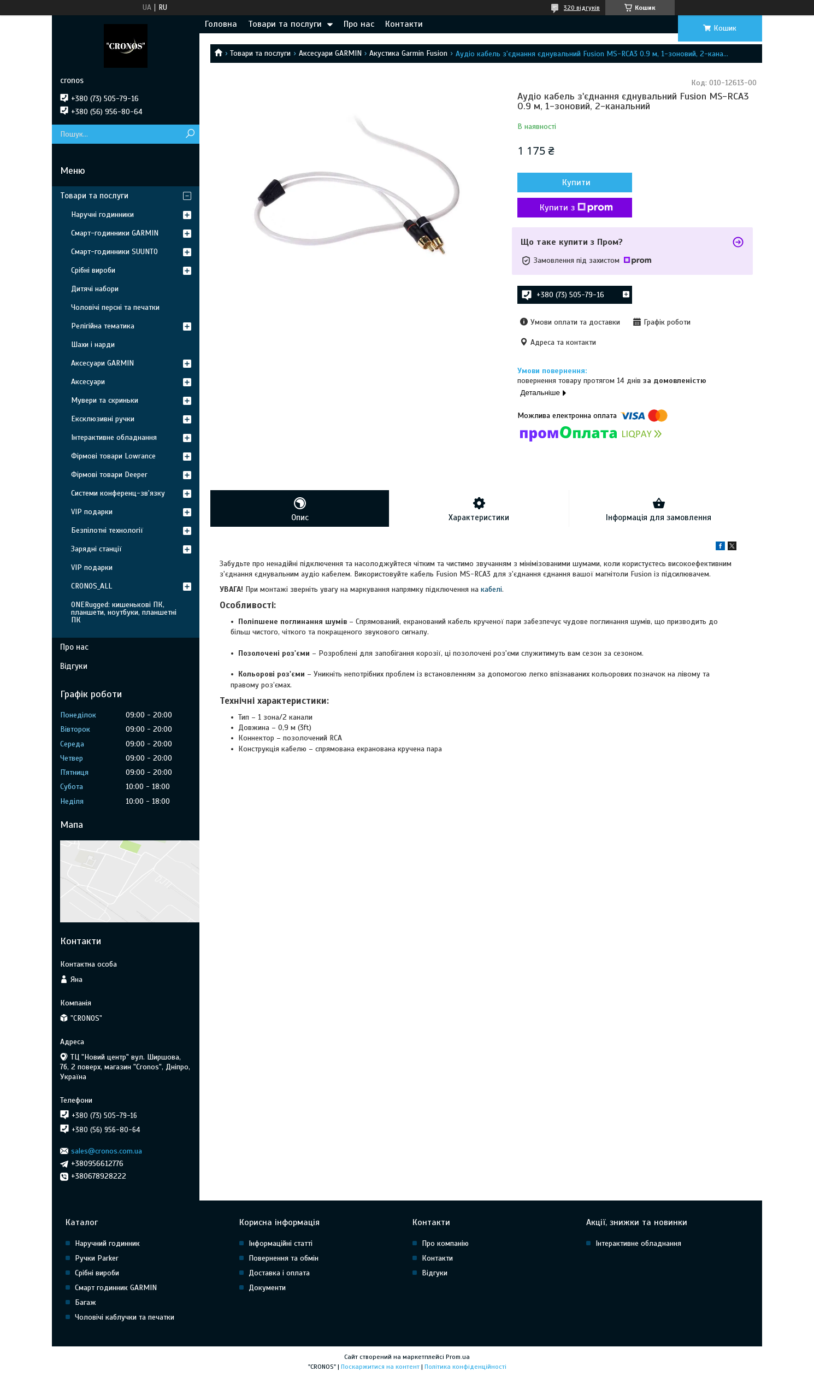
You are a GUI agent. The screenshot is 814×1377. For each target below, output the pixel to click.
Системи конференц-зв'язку (118, 493)
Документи (267, 1287)
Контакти (404, 24)
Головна (221, 24)
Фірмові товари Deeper (109, 474)
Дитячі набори (95, 288)
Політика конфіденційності (465, 1366)
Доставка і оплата (279, 1273)
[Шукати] (189, 134)
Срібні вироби (93, 270)
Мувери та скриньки (104, 400)
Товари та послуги (285, 24)
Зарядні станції (96, 549)
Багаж (85, 1302)
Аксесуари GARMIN (330, 53)
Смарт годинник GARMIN (116, 1287)
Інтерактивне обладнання (114, 437)
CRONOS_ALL (91, 586)
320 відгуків (582, 7)
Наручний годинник (107, 1243)
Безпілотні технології (107, 530)
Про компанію (445, 1243)
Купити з (576, 207)
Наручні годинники (102, 214)
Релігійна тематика (102, 326)
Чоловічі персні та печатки (115, 307)
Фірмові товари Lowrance (113, 456)
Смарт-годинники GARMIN (114, 233)
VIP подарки (92, 511)
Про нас (359, 24)
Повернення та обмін (283, 1258)
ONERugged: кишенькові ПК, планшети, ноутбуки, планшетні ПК (123, 612)
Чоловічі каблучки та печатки (124, 1317)
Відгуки (73, 666)
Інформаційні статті (280, 1243)
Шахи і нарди (93, 344)
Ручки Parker (97, 1258)
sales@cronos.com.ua (106, 1151)
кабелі (491, 589)
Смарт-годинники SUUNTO (114, 251)
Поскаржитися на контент (380, 1366)
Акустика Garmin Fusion (408, 53)
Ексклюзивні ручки (102, 418)
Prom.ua (458, 1357)
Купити (576, 182)
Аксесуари (88, 381)
